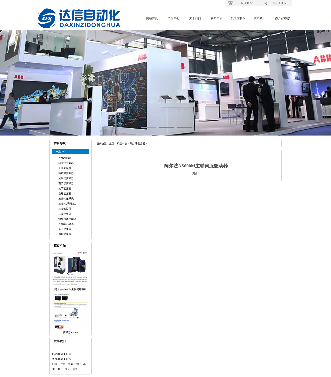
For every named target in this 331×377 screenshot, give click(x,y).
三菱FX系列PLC (67, 203)
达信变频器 (64, 234)
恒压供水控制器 (67, 218)
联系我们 (260, 18)
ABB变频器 (64, 158)
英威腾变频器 (66, 173)
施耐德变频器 (66, 178)
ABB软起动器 (66, 223)
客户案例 (216, 18)
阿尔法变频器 (66, 163)
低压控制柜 (238, 18)
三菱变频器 (64, 213)
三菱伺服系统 (66, 198)
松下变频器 (64, 188)
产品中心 (173, 18)
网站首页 (152, 18)
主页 (111, 143)
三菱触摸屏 (64, 208)
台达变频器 (64, 193)
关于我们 (195, 18)
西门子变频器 (66, 183)
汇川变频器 (64, 168)
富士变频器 (64, 229)
